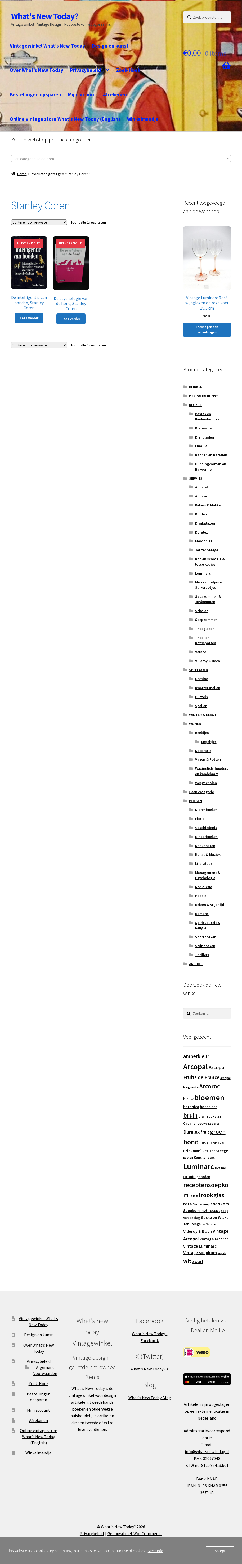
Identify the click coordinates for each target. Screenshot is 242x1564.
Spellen (201, 705)
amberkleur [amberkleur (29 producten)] (196, 1056)
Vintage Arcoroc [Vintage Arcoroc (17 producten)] (214, 1238)
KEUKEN (195, 404)
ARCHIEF (196, 963)
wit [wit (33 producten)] (187, 1261)
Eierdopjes (203, 541)
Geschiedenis (206, 827)
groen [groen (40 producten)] (218, 1131)
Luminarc (203, 573)
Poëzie (200, 895)
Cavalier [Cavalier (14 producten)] (190, 1123)
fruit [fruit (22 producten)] (204, 1132)
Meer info (155, 1550)
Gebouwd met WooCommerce (134, 1533)
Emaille (201, 446)
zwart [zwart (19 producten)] (197, 1261)
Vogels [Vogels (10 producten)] (222, 1253)
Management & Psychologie (207, 875)
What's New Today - (149, 1369)
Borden (201, 514)
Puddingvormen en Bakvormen (210, 467)
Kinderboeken (206, 836)
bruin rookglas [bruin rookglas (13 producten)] (209, 1116)
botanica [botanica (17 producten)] (191, 1106)
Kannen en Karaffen (211, 455)
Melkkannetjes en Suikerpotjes (209, 585)
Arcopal (201, 487)
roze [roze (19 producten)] (187, 1203)
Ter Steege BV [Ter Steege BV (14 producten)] (194, 1224)
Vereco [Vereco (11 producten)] (211, 1224)
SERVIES (195, 478)
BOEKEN (195, 800)
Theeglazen (204, 628)
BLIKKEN (196, 387)
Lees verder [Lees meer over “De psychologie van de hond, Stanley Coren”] (71, 318)
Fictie (199, 818)
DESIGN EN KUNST (203, 396)
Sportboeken (205, 937)
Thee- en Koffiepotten (205, 640)
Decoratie (203, 750)
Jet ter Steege (206, 550)
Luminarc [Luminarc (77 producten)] (198, 1166)
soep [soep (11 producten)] (206, 1204)
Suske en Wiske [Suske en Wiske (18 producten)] (214, 1217)
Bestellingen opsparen (35, 94)
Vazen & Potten (208, 759)
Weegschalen (206, 782)
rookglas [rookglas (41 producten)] (212, 1195)
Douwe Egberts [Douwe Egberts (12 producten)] (208, 1123)
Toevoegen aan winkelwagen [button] (207, 329)
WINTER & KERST (203, 714)
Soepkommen (206, 619)
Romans (202, 913)
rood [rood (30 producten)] (194, 1195)
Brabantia (203, 428)
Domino (201, 678)
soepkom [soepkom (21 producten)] (219, 1204)
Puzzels (201, 696)
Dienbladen (204, 437)
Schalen (201, 610)
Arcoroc (201, 496)
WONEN (195, 723)
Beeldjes (202, 732)
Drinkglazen (205, 523)
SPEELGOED (198, 669)
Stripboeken (205, 945)
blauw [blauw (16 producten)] (188, 1098)
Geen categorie (201, 791)
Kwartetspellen (207, 687)
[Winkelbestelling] (39, 222)
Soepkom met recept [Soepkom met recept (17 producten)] (201, 1210)
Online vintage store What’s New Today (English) (65, 119)
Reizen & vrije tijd (209, 904)
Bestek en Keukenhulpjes (207, 416)
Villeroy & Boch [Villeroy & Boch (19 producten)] (197, 1231)
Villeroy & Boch (207, 661)
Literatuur (203, 863)
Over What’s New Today (36, 70)
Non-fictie (203, 886)
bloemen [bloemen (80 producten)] (209, 1097)
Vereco (200, 652)
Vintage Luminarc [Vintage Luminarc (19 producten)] (200, 1246)
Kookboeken (205, 845)
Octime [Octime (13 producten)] (220, 1168)
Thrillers (202, 954)
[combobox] (121, 158)
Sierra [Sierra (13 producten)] (197, 1204)
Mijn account (82, 94)
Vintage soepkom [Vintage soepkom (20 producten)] (200, 1253)
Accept (219, 1550)
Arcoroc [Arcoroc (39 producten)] (209, 1086)
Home (21, 173)
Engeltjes (209, 741)
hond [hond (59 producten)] (191, 1141)
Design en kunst (110, 45)
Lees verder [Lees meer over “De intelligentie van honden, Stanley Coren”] (29, 318)
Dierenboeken (206, 809)
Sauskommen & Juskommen (208, 599)
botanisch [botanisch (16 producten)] (208, 1106)
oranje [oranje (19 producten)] (189, 1176)
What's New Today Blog (149, 1397)
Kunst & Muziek (208, 854)
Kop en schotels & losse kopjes (210, 562)
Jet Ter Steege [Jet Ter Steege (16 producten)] (215, 1150)
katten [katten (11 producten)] (188, 1157)
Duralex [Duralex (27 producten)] (191, 1132)
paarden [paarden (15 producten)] (203, 1176)
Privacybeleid (85, 70)
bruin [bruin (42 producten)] (190, 1115)
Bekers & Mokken (209, 505)
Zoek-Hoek (128, 70)
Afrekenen (115, 94)
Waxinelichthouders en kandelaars (211, 771)
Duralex (201, 532)
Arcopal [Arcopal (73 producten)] (195, 1066)
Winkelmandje (143, 119)
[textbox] (121, 158)
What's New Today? (44, 16)
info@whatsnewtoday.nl (207, 1451)
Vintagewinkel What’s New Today (47, 45)
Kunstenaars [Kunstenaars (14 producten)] (204, 1157)
